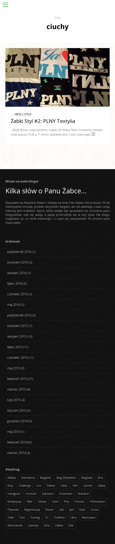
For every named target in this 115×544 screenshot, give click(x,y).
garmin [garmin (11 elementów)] (87, 486)
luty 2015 (14, 400)
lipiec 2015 (15, 347)
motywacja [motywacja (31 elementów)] (14, 501)
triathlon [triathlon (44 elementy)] (59, 517)
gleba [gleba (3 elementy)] (101, 486)
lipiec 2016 (15, 283)
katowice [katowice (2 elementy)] (48, 494)
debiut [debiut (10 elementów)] (51, 486)
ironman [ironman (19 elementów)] (31, 494)
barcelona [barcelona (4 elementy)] (28, 478)
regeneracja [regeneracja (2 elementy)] (32, 510)
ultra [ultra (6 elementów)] (73, 517)
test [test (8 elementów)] (22, 517)
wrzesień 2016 (17, 262)
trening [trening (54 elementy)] (35, 517)
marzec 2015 (16, 389)
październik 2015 (19, 315)
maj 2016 (13, 304)
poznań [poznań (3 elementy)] (79, 501)
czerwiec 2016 (17, 294)
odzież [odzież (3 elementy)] (42, 501)
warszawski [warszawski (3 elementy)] (14, 525)
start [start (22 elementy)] (82, 510)
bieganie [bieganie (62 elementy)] (45, 478)
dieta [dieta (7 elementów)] (63, 486)
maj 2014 (13, 431)
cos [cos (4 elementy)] (38, 486)
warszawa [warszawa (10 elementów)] (88, 517)
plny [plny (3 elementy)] (66, 501)
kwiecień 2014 (17, 442)
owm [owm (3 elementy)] (55, 501)
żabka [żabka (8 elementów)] (59, 525)
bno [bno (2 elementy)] (100, 478)
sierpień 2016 (17, 273)
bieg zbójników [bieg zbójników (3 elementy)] (66, 478)
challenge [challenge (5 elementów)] (24, 486)
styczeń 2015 (16, 410)
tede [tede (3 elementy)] (10, 517)
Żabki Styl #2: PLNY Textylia (43, 120)
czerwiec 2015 (17, 357)
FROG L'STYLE (22, 114)
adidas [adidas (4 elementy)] (11, 478)
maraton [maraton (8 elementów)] (83, 494)
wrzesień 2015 (17, 326)
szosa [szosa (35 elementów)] (94, 510)
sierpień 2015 (17, 336)
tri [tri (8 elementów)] (46, 517)
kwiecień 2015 (17, 378)
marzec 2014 (16, 453)
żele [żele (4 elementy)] (71, 525)
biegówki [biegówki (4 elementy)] (86, 478)
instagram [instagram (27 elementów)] (13, 494)
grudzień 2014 (17, 421)
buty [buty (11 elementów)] (10, 486)
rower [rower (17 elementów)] (49, 510)
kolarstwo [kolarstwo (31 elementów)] (65, 494)
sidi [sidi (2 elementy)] (61, 510)
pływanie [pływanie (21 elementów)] (13, 510)
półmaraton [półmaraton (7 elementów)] (97, 501)
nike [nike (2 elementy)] (29, 501)
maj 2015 (13, 368)
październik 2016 (19, 251)
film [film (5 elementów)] (75, 486)
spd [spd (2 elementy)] (71, 510)
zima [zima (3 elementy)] (46, 525)
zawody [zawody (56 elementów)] (33, 525)
